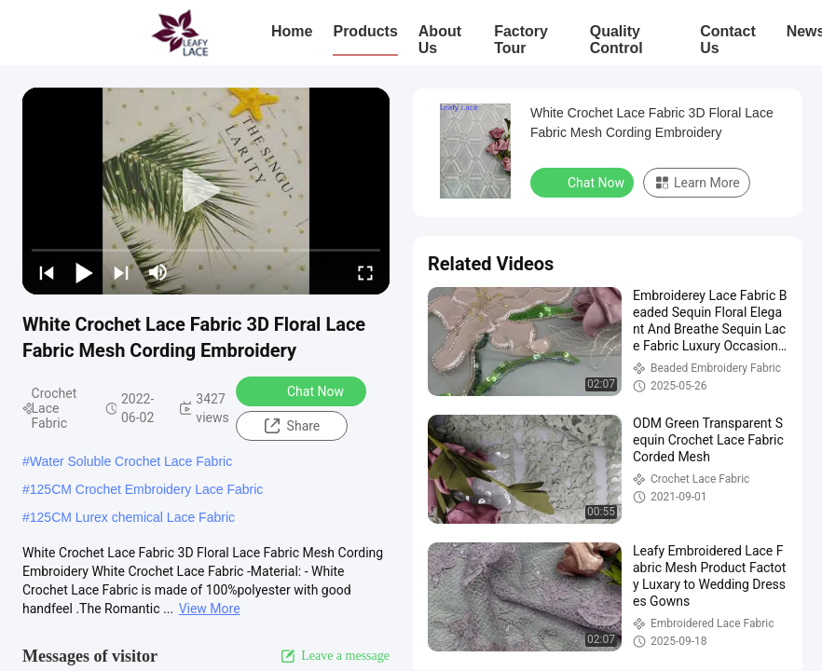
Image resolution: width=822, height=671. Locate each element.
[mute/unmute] (158, 272)
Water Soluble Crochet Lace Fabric (131, 461)
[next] (121, 272)
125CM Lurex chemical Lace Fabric (132, 517)
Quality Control (616, 39)
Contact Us (728, 39)
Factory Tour (521, 39)
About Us (439, 39)
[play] (206, 191)
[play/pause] (84, 272)
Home (291, 31)
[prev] (46, 272)
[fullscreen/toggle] (365, 272)
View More (209, 608)
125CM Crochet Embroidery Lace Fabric (147, 489)
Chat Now (303, 390)
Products (365, 31)
